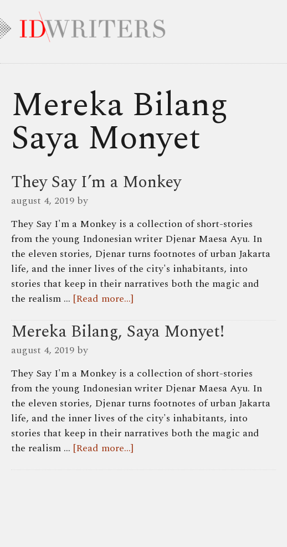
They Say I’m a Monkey (96, 182)
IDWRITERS (143, 24)
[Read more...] (103, 298)
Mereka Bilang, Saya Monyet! (117, 331)
